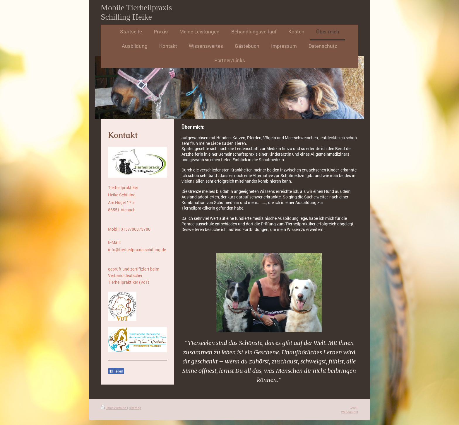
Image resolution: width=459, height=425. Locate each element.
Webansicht (349, 412)
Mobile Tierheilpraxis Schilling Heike (136, 12)
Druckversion (114, 408)
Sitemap (135, 408)
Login (354, 407)
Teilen (116, 371)
